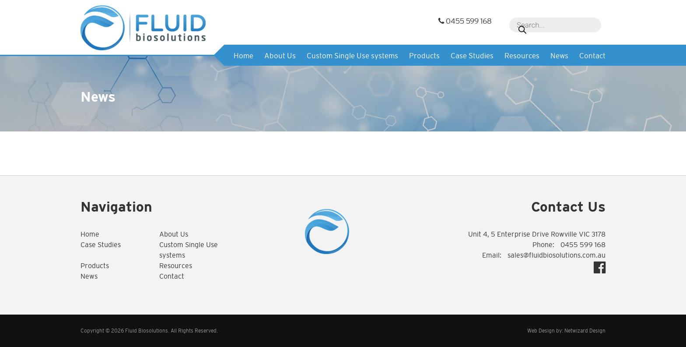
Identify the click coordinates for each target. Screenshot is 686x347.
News (559, 56)
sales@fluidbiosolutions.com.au (557, 255)
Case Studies (472, 56)
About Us (280, 56)
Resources (521, 56)
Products (424, 56)
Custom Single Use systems (352, 56)
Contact (592, 56)
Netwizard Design (585, 331)
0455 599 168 (465, 21)
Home (243, 56)
